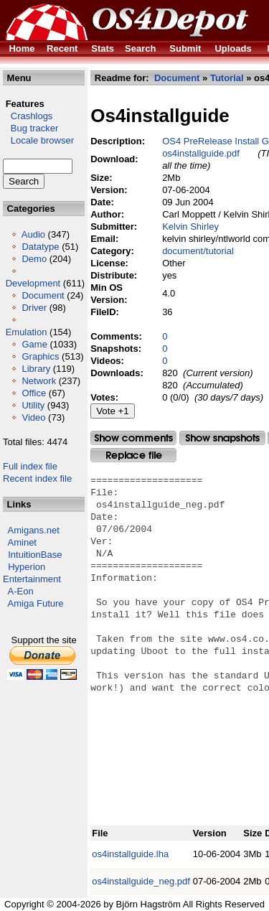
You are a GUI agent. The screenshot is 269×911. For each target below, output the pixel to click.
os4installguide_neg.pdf (141, 881)
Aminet (22, 542)
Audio (33, 234)
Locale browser (38, 140)
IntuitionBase (35, 554)
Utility (33, 405)
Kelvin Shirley (190, 226)
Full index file (30, 466)
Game (34, 344)
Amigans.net (34, 530)
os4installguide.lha (130, 854)
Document (43, 295)
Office (34, 393)
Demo (34, 258)
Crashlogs (27, 116)
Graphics (40, 356)
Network (39, 380)
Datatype (40, 246)
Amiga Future (36, 603)
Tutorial (227, 78)
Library (36, 368)
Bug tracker (30, 128)
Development (33, 283)
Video (33, 417)
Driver (34, 307)
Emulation (26, 332)
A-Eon (21, 591)
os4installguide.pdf (201, 153)
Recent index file (37, 478)
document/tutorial (198, 251)
